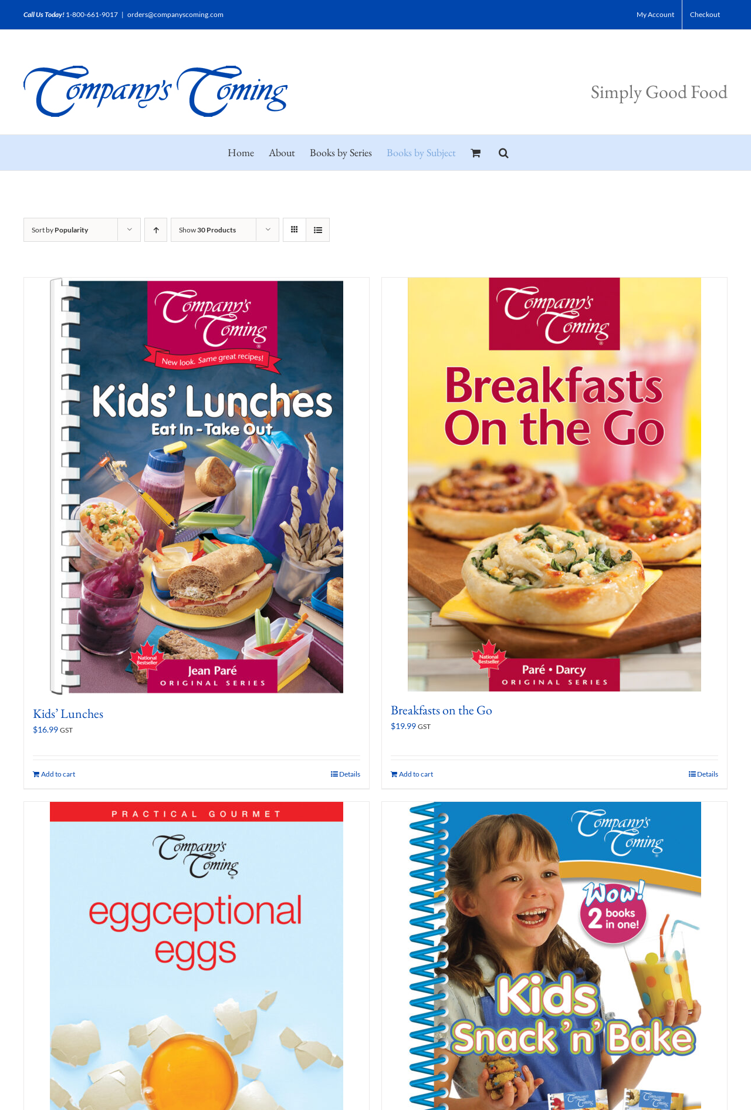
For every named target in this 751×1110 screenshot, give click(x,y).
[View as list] (317, 229)
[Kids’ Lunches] (196, 486)
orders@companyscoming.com (175, 14)
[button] (504, 152)
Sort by (60, 229)
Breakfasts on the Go (441, 709)
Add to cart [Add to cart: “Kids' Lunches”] (58, 774)
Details (349, 774)
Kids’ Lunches (68, 713)
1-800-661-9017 (92, 14)
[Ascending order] (155, 230)
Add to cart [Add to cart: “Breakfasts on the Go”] (416, 774)
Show (207, 229)
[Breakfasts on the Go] (554, 484)
